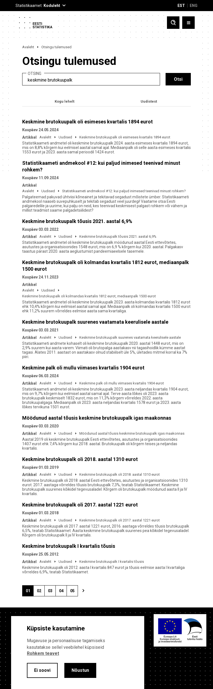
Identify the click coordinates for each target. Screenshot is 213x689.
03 (52, 592)
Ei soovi (42, 670)
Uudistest (149, 101)
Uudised (65, 137)
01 (30, 592)
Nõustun (80, 670)
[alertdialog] (77, 652)
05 (74, 592)
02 (41, 592)
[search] (91, 79)
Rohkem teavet (43, 653)
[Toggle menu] (188, 23)
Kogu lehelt (64, 101)
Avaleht (28, 47)
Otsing (34, 74)
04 (63, 592)
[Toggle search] (173, 23)
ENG (193, 5)
